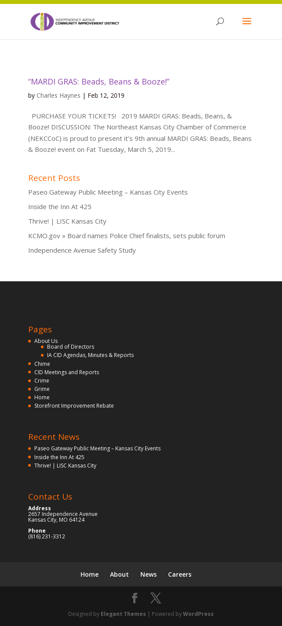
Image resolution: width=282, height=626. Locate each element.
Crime (41, 380)
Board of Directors (70, 346)
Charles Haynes (59, 95)
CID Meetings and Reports (66, 372)
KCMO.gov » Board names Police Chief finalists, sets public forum (126, 235)
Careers (179, 574)
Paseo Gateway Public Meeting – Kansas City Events (108, 192)
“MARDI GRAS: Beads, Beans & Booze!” (98, 81)
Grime (42, 389)
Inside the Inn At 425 (60, 206)
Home (42, 397)
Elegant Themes (123, 614)
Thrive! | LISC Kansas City (67, 221)
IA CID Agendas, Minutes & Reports (90, 355)
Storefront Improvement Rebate (74, 405)
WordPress (198, 614)
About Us (46, 341)
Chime (42, 364)
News (148, 574)
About (119, 574)
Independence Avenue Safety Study (82, 250)
